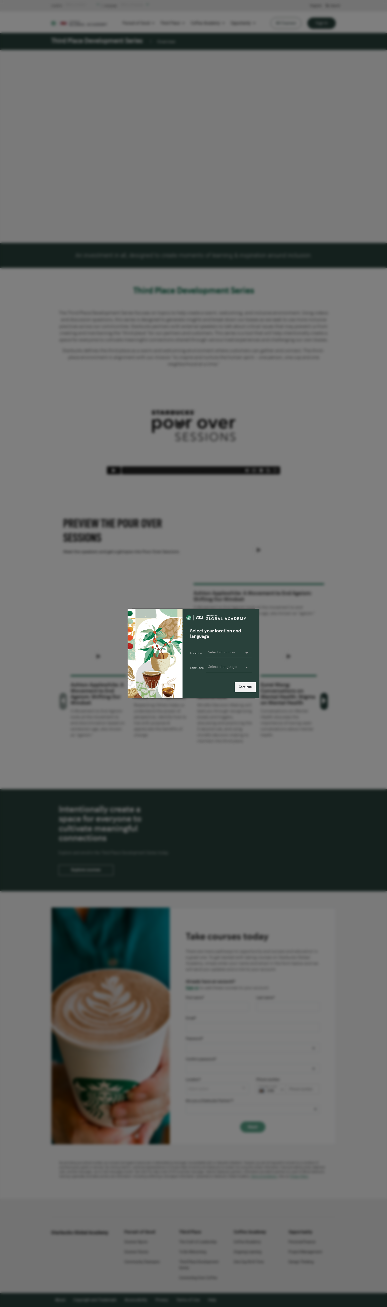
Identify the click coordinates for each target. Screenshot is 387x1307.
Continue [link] (245, 687)
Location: (196, 653)
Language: (197, 668)
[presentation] (229, 667)
